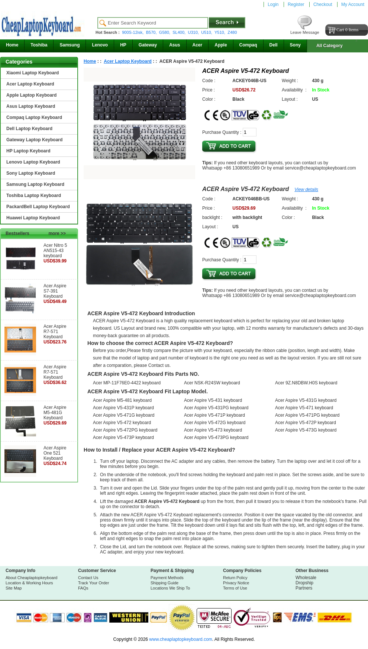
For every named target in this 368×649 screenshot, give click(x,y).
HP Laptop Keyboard (28, 151)
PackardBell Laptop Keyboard (38, 206)
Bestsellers (36, 233)
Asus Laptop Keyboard (30, 106)
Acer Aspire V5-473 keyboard (213, 430)
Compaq (248, 45)
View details (306, 189)
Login (273, 4)
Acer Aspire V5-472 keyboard (122, 422)
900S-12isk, (133, 32)
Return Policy (235, 577)
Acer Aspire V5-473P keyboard (123, 437)
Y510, (220, 32)
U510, (207, 32)
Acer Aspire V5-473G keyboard (305, 430)
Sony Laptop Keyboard (30, 173)
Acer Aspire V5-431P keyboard (123, 407)
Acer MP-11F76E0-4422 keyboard (127, 382)
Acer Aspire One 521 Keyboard (54, 453)
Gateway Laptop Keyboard (34, 139)
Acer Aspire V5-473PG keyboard (216, 437)
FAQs (83, 588)
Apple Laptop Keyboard (31, 95)
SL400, (179, 32)
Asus (174, 45)
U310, (194, 32)
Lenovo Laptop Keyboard (33, 162)
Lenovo (100, 45)
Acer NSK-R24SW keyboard (212, 382)
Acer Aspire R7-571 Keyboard (54, 331)
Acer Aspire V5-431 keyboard (213, 400)
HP (123, 45)
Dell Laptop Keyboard (29, 128)
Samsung (69, 45)
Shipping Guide (164, 583)
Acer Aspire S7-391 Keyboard (54, 291)
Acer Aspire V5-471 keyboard (304, 407)
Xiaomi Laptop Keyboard (32, 72)
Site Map (14, 588)
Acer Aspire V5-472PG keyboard (125, 430)
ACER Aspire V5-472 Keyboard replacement (174, 514)
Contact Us (88, 577)
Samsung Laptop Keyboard (35, 184)
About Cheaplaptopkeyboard (31, 577)
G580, (165, 32)
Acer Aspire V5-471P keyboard (214, 415)
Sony (295, 45)
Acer (198, 45)
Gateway (148, 45)
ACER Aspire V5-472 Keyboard (245, 189)
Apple (220, 45)
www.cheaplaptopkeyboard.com (180, 639)
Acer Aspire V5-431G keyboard (305, 400)
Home (12, 45)
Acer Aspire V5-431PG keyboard (216, 407)
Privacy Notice (236, 583)
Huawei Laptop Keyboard (33, 217)
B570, (152, 32)
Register (296, 4)
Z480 (232, 32)
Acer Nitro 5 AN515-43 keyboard (55, 250)
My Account (352, 4)
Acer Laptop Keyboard (30, 84)
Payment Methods (167, 577)
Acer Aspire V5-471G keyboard (123, 415)
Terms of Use (235, 588)
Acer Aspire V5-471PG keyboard (307, 415)
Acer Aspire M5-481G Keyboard (54, 412)
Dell (273, 45)
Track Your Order (93, 583)
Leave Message (304, 32)
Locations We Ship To (170, 588)
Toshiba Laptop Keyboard (33, 195)
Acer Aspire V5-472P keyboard (305, 422)
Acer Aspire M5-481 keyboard (122, 400)
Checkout (322, 4)
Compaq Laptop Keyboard (34, 117)
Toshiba (38, 45)
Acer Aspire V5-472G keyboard (214, 422)
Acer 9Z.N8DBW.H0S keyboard (306, 382)
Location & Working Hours (29, 583)
